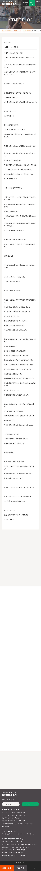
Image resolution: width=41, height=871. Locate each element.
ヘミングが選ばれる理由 (18, 812)
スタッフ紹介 (18, 823)
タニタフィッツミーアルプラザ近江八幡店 (13, 850)
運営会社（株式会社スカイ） (10, 855)
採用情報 (22, 855)
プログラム (22, 815)
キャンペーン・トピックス (9, 815)
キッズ (32, 2)
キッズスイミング (20, 834)
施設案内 (25, 2)
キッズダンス (30, 834)
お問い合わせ (5, 826)
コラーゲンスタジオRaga (9, 844)
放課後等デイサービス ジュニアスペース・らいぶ (15, 847)
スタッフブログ (27, 30)
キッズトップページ (7, 834)
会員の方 (8, 804)
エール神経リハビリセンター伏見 (27, 844)
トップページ (5, 812)
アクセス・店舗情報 (7, 823)
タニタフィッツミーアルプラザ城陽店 (12, 853)
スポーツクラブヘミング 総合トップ (12, 841)
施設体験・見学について (9, 821)
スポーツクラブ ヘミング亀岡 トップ (11, 30)
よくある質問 (21, 821)
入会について (18, 818)
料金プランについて (7, 818)
